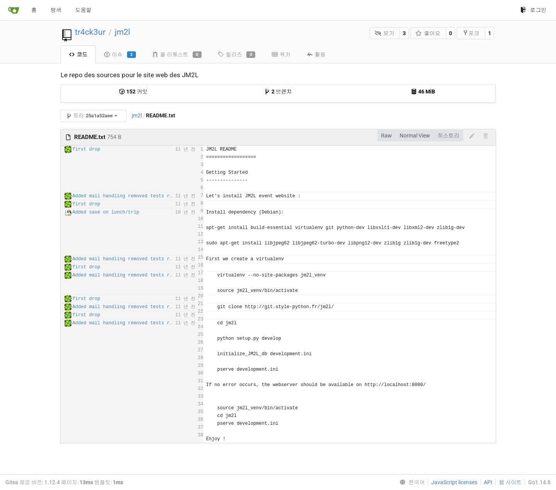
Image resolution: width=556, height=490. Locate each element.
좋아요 (428, 33)
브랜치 (278, 91)
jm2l (122, 32)
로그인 (533, 10)
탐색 (56, 10)
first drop (86, 149)
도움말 (83, 10)
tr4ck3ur (90, 32)
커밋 (133, 91)
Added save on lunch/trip (106, 212)
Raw (386, 135)
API (488, 482)
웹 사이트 (510, 482)
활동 (316, 54)
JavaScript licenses (454, 482)
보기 (384, 33)
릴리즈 (236, 54)
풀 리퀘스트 (177, 54)
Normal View (415, 135)
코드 (78, 54)
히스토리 (448, 135)
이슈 (120, 54)
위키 (280, 54)
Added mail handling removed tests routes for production (149, 196)
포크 (471, 33)
